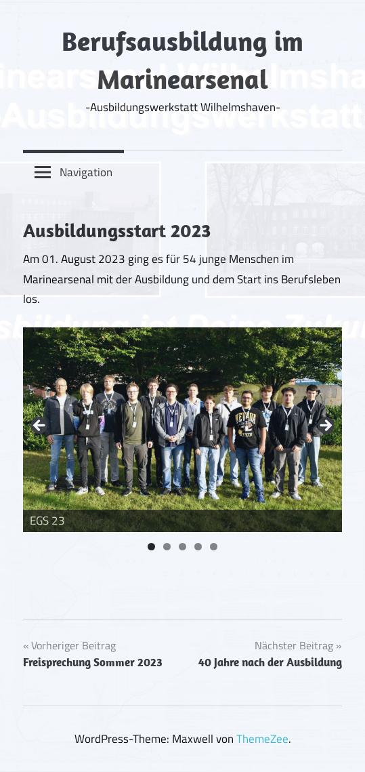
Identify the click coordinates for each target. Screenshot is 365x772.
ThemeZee (262, 739)
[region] (182, 430)
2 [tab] (167, 546)
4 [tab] (198, 546)
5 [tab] (213, 546)
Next (325, 426)
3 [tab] (182, 546)
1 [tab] (151, 546)
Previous (40, 426)
